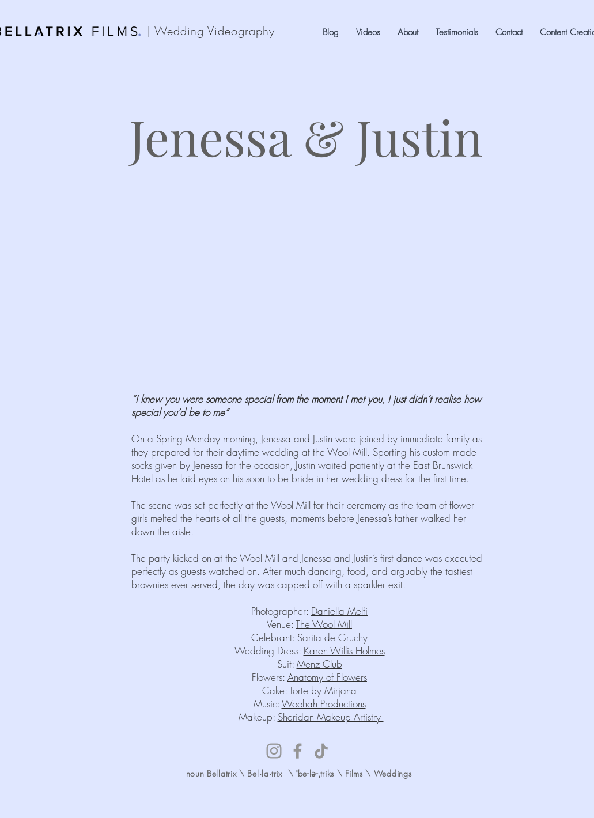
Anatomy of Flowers (327, 677)
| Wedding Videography (211, 31)
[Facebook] (297, 751)
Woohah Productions (324, 703)
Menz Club (319, 664)
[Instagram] (274, 751)
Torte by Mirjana (323, 690)
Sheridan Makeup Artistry (331, 717)
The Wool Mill (324, 624)
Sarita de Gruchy (332, 637)
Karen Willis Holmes (344, 650)
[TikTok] (321, 751)
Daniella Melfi (339, 611)
